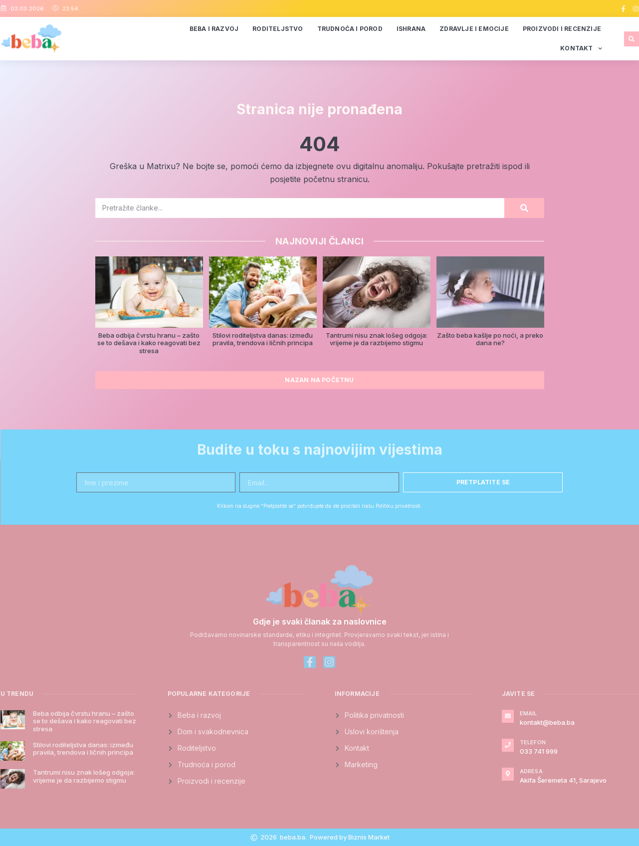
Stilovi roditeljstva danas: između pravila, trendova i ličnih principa (263, 339)
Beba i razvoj (214, 28)
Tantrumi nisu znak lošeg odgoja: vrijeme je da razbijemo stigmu (376, 339)
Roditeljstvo (277, 28)
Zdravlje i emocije (474, 28)
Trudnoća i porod (350, 28)
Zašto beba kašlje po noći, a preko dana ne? (490, 339)
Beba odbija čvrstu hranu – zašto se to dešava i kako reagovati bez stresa (149, 343)
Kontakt (581, 48)
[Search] (524, 208)
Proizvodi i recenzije (562, 28)
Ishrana (411, 28)
